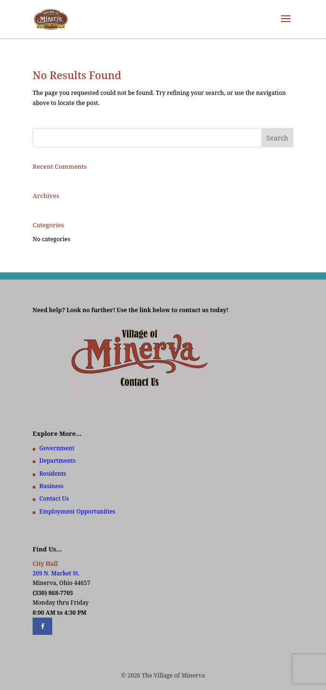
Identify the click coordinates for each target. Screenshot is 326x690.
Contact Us (54, 498)
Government (56, 448)
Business (51, 486)
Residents (52, 473)
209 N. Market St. (56, 573)
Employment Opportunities (77, 511)
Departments (57, 460)
